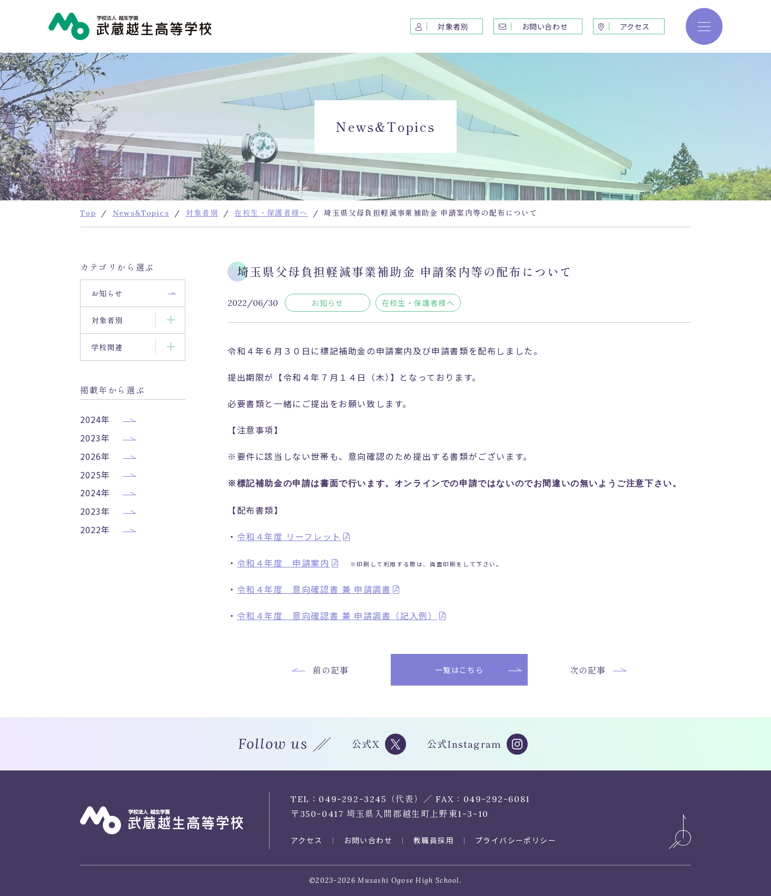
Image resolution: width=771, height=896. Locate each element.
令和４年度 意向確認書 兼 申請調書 (314, 589)
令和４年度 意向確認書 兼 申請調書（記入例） (337, 615)
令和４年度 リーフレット (289, 536)
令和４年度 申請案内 (283, 562)
